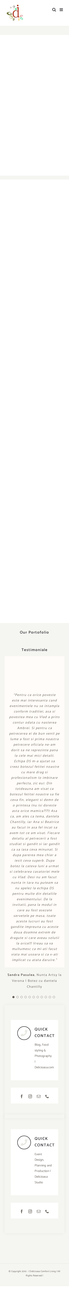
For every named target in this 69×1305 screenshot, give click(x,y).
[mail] (39, 1096)
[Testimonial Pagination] (13, 997)
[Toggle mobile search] (54, 10)
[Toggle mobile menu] (61, 10)
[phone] (47, 1096)
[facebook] (22, 1096)
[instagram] (30, 1096)
